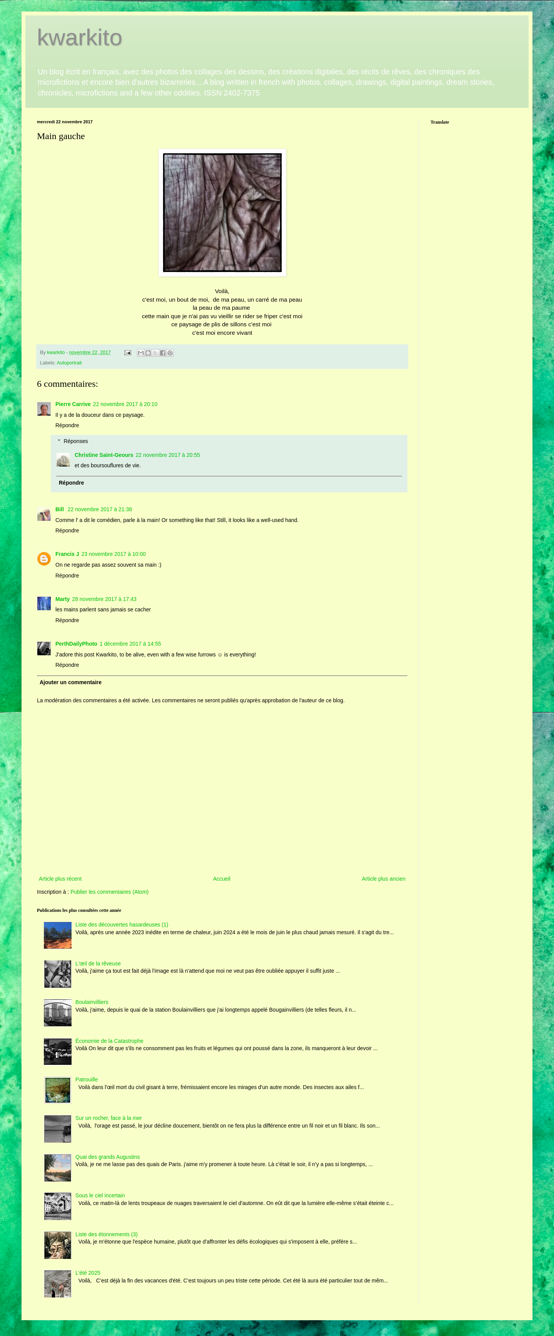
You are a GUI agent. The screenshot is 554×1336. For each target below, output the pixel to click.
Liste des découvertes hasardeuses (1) (121, 924)
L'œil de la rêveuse (98, 963)
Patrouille (86, 1079)
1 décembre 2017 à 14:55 (130, 644)
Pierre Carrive (73, 404)
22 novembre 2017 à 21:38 (100, 509)
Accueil (221, 879)
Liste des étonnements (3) (106, 1234)
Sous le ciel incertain (100, 1195)
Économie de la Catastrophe (109, 1041)
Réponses (75, 441)
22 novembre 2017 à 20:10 (125, 404)
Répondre (67, 425)
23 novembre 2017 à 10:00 (113, 554)
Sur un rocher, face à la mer (108, 1118)
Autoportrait (69, 363)
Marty (62, 599)
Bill (60, 509)
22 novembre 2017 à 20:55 (167, 455)
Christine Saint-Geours (104, 455)
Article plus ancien (383, 879)
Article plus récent (60, 879)
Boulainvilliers (91, 1002)
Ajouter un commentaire (71, 682)
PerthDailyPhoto (76, 644)
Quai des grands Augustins (107, 1157)
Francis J (67, 554)
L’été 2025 (87, 1273)
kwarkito (79, 37)
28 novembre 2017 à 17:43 (104, 599)
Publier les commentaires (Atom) (109, 892)
